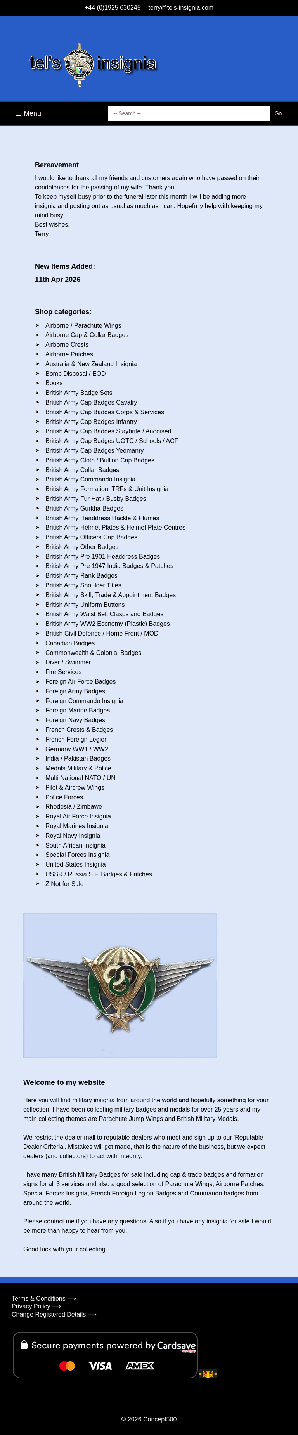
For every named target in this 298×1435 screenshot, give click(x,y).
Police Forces (64, 797)
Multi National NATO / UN (80, 778)
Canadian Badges (70, 643)
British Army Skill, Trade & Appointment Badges (110, 595)
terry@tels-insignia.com (181, 7)
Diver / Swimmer (68, 662)
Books (53, 383)
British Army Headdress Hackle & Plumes (102, 518)
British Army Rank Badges (81, 575)
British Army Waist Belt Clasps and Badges (104, 614)
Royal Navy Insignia (72, 835)
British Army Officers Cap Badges (91, 537)
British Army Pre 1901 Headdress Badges (102, 556)
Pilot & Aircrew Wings (74, 787)
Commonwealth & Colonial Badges (93, 653)
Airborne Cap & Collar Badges (86, 335)
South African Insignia (75, 845)
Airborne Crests (66, 344)
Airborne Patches (69, 354)
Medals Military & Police (78, 768)
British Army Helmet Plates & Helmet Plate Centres (115, 527)
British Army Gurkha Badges (84, 508)
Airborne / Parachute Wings (83, 325)
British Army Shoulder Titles (83, 585)
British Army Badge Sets (79, 392)
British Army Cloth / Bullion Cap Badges (99, 460)
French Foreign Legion (76, 739)
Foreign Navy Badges (75, 720)
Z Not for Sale (64, 884)
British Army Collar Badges (82, 470)
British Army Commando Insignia (90, 479)
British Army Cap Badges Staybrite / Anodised (108, 431)
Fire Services (63, 672)
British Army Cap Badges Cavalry (91, 402)
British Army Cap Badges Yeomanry (94, 450)
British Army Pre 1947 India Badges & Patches (109, 566)
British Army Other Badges (82, 547)
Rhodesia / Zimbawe (73, 806)
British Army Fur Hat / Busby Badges (95, 498)
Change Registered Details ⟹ (54, 1314)
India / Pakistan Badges (78, 758)
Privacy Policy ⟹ (36, 1306)
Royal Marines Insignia (76, 826)
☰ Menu (28, 113)
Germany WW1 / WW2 (76, 749)
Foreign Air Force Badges (80, 681)
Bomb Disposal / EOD (75, 373)
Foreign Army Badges (75, 691)
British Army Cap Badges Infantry (91, 422)
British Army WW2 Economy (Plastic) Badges (107, 623)
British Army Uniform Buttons (85, 604)
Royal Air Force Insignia (78, 816)
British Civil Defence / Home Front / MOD (102, 633)
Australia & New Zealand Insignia (91, 364)
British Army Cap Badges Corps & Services (104, 412)
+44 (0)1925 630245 (113, 7)
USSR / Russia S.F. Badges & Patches (98, 874)
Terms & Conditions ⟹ (44, 1298)
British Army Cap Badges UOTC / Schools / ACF (111, 441)
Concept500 (160, 1419)
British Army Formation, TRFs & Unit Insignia (106, 489)
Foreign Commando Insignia (84, 701)
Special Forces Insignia (77, 854)
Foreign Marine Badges (77, 710)
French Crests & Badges (79, 729)
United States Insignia (75, 864)
